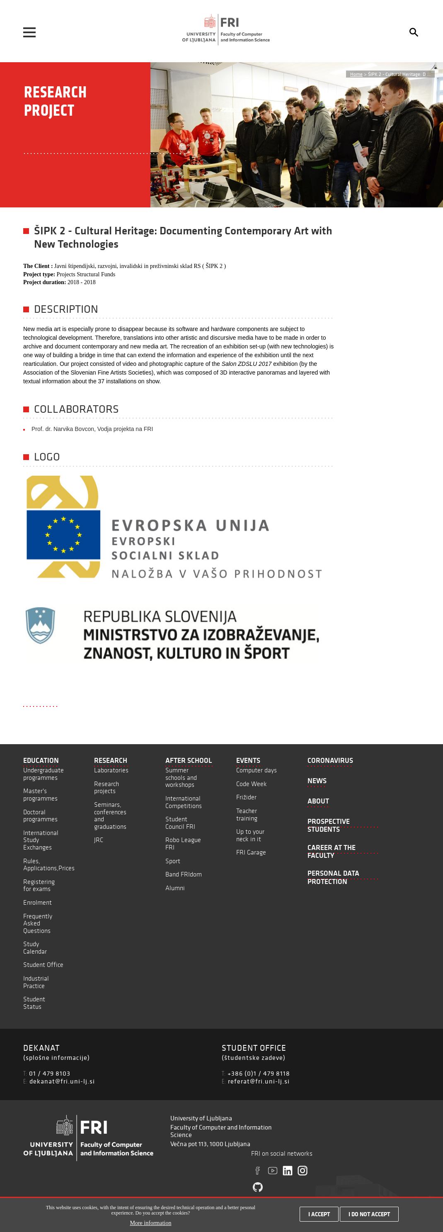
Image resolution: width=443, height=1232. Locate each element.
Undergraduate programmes (43, 774)
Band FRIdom (183, 874)
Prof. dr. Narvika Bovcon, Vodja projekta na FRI (92, 429)
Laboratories (111, 770)
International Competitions (183, 802)
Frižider (246, 797)
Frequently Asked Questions (37, 923)
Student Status (34, 1002)
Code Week (251, 784)
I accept (319, 1215)
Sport (172, 861)
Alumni (175, 888)
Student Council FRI (180, 822)
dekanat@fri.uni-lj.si (62, 1081)
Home (356, 74)
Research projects (106, 787)
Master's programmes (40, 794)
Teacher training (246, 814)
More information (151, 1224)
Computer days (256, 770)
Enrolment (37, 902)
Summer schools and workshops (181, 777)
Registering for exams (39, 885)
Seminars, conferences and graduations (110, 815)
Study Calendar (35, 947)
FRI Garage (251, 852)
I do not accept (369, 1215)
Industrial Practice (36, 982)
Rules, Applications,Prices (49, 864)
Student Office (43, 965)
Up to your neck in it (250, 835)
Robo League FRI (183, 843)
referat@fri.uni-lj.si (259, 1081)
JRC (98, 840)
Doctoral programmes (40, 815)
